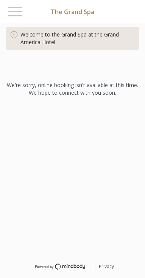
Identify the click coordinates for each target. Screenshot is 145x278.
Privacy (106, 266)
